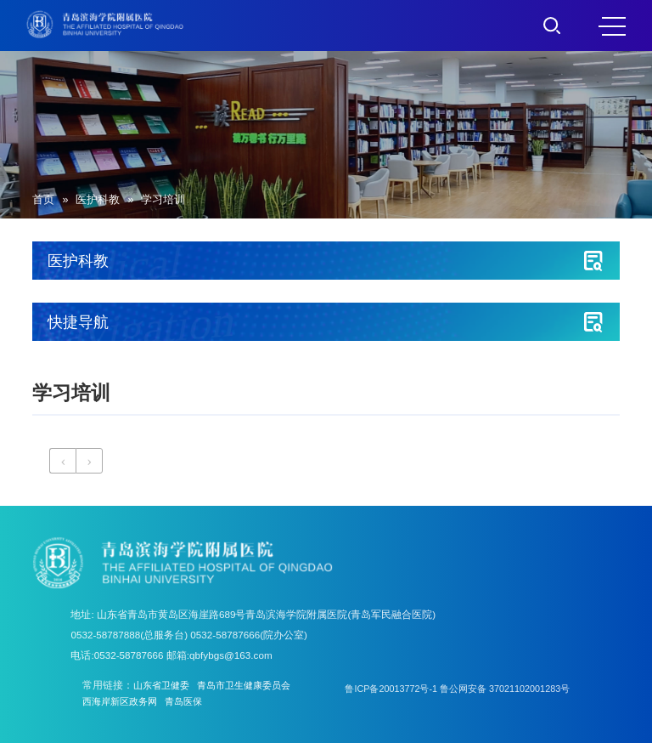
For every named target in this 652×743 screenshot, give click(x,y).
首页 (43, 200)
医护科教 (98, 200)
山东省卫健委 (163, 684)
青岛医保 (191, 701)
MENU (612, 26)
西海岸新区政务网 (123, 701)
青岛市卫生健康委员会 (253, 684)
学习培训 (163, 200)
